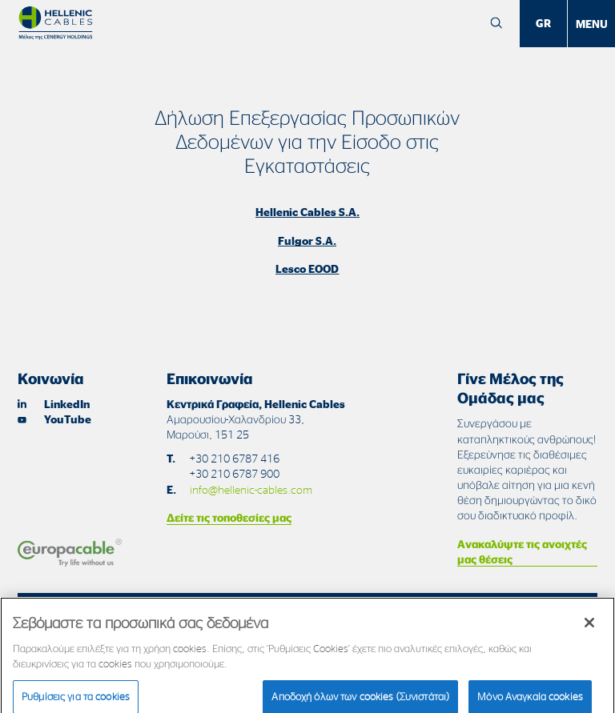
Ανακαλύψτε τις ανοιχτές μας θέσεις (522, 551)
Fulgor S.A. (307, 240)
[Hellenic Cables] (56, 23)
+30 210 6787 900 (234, 473)
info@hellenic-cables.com (251, 489)
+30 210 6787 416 (234, 458)
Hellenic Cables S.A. (307, 212)
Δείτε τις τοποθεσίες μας (229, 517)
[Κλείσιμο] (589, 627)
